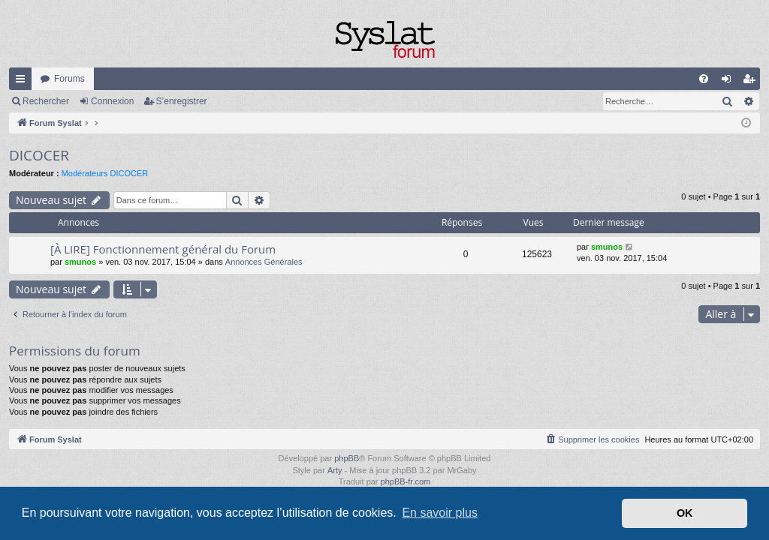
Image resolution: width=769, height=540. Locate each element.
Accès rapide (23, 82)
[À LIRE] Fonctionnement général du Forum (163, 249)
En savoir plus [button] (440, 512)
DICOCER (39, 155)
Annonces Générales (264, 261)
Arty (334, 470)
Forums (69, 79)
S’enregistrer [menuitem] (752, 82)
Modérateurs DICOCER (105, 173)
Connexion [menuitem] (729, 82)
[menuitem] (703, 79)
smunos (80, 261)
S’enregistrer (181, 101)
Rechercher (46, 101)
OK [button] (685, 513)
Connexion (112, 101)
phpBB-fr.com (406, 481)
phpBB (346, 458)
